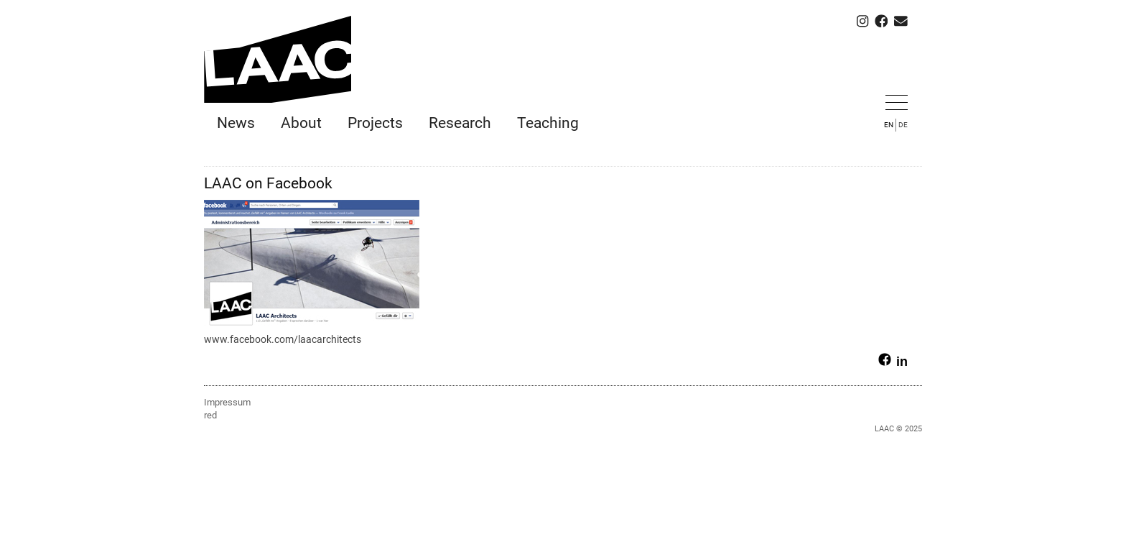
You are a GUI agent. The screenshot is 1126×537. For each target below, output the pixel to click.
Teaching (548, 123)
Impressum (227, 402)
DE (903, 125)
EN (888, 125)
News (236, 123)
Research (460, 123)
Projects (375, 123)
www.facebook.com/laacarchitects (282, 339)
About (301, 123)
